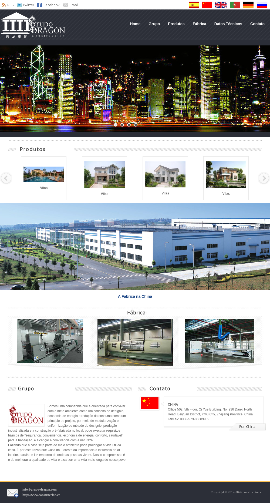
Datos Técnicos (228, 24)
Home (135, 24)
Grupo (154, 24)
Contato (257, 24)
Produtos (176, 24)
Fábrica (199, 24)
